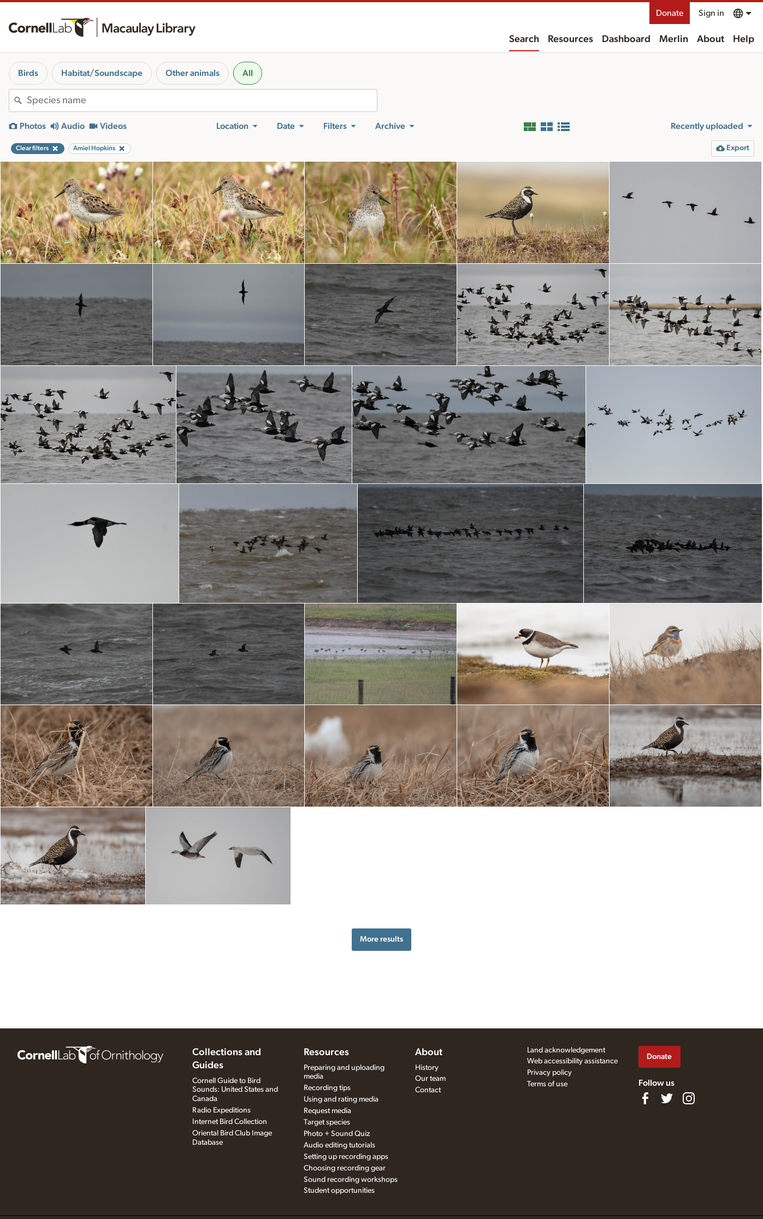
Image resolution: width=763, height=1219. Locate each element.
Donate (669, 13)
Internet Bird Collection (229, 1122)
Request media (327, 1111)
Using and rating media (341, 1099)
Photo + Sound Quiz (337, 1134)
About (710, 39)
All (247, 73)
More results (381, 939)
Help (743, 39)
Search (524, 39)
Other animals (192, 73)
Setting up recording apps (346, 1157)
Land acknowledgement (566, 1050)
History (427, 1068)
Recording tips (327, 1088)
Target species (327, 1122)
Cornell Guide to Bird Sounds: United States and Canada (235, 1090)
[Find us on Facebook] (645, 1098)
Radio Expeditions (221, 1110)
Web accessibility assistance (572, 1061)
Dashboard (626, 39)
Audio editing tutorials (339, 1145)
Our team (430, 1078)
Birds (28, 73)
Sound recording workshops (351, 1180)
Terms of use (547, 1084)
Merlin (673, 39)
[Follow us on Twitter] (666, 1098)
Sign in (711, 13)
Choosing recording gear (345, 1168)
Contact (428, 1090)
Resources (570, 39)
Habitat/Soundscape (102, 73)
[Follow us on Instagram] (688, 1098)
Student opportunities (339, 1190)
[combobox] (202, 100)
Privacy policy (549, 1072)
